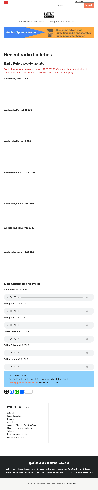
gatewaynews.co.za (49, 462)
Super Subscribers (15, 416)
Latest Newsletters (15, 437)
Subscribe (11, 413)
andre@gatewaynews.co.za (26, 69)
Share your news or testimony (20, 428)
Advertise (11, 422)
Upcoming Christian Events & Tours (22, 425)
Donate (10, 419)
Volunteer (11, 431)
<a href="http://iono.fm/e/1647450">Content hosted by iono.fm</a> (49, 216)
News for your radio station (18, 434)
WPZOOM (71, 483)
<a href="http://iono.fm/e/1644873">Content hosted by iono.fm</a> (49, 240)
